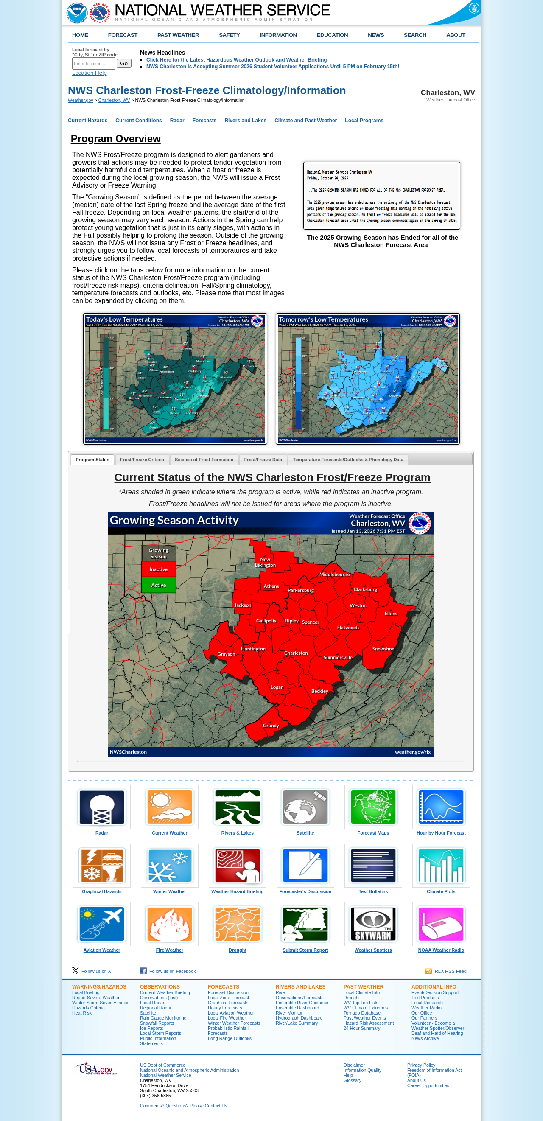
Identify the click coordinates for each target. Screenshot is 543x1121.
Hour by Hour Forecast (441, 830)
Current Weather (170, 830)
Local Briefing (86, 992)
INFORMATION (278, 35)
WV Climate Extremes (366, 1007)
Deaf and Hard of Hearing (437, 1033)
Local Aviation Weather (231, 1012)
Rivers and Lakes (245, 120)
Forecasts (205, 120)
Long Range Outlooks (230, 1038)
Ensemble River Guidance (302, 1002)
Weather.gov (80, 100)
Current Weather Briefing (165, 992)
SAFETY (229, 35)
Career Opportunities (428, 1085)
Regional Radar (155, 1007)
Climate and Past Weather (305, 120)
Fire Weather (170, 948)
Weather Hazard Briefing (237, 889)
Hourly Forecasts (225, 1007)
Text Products (425, 997)
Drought (237, 948)
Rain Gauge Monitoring (163, 1017)
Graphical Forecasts (228, 1002)
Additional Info (433, 987)
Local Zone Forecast (228, 997)
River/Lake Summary (297, 1023)
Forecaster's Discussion (305, 889)
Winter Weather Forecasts (234, 1023)
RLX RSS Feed (446, 971)
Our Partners (424, 1017)
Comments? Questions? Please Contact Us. (184, 1105)
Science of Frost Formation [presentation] (204, 459)
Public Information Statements (158, 1041)
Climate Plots (441, 889)
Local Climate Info (362, 992)
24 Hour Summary (362, 1028)
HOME (80, 35)
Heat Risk (82, 1012)
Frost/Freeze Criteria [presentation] (142, 459)
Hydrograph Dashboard (299, 1017)
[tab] (93, 460)
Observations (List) (159, 997)
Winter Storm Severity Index (100, 1002)
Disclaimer (354, 1065)
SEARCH (415, 35)
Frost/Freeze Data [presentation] (263, 459)
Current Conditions (138, 120)
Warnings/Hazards (99, 987)
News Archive (425, 1038)
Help (348, 1075)
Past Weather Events (365, 1017)
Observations (160, 987)
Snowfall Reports (157, 1023)
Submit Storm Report (305, 948)
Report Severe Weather (96, 997)
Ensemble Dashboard (297, 1007)
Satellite (305, 830)
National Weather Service (165, 1075)
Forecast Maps (373, 830)
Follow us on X (91, 971)
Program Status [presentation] (92, 459)
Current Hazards (87, 120)
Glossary (352, 1080)
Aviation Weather (102, 948)
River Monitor (289, 1012)
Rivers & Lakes (237, 830)
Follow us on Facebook (168, 971)
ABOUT (455, 35)
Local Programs (364, 120)
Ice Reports (151, 1028)
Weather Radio (426, 1007)
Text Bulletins (373, 889)
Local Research (427, 1002)
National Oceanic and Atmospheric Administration (189, 1070)
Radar (177, 120)
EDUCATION (332, 35)
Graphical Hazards (102, 889)
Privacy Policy (421, 1065)
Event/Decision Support (435, 992)
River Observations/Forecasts (300, 995)
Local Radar (152, 1002)
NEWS (376, 35)
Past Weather (363, 987)
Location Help (89, 73)
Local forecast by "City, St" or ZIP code (95, 52)
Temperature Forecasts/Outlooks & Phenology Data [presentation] (348, 459)
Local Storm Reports (160, 1033)
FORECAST (122, 35)
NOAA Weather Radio (441, 948)
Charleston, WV (114, 100)
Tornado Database (362, 1012)
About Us (416, 1080)
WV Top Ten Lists (361, 1002)
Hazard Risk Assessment (369, 1023)
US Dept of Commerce (162, 1065)
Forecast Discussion (228, 992)
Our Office (421, 1012)
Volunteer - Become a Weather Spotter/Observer (437, 1025)
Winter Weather (170, 889)
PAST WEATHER (178, 35)
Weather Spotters (373, 948)
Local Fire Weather (227, 1017)
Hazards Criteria (88, 1007)
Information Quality (362, 1070)
